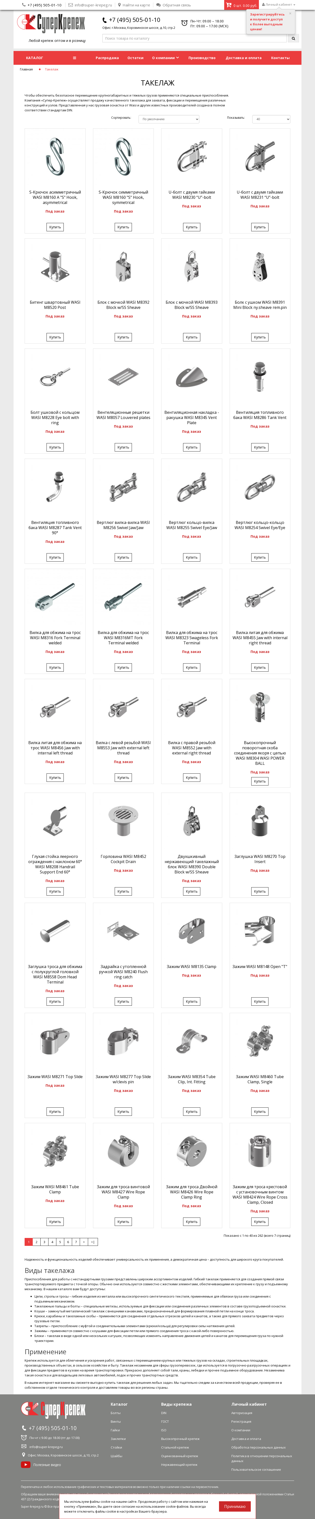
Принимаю (235, 1506)
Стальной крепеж (175, 1447)
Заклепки (118, 1438)
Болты (116, 1413)
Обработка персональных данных (258, 1447)
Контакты (280, 57)
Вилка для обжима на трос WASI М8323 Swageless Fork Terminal (191, 638)
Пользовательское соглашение (256, 1469)
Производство (202, 57)
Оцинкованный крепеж (179, 1456)
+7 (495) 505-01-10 (45, 4)
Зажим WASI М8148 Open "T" (260, 966)
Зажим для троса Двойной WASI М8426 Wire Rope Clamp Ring (191, 1192)
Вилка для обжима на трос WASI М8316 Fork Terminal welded (55, 638)
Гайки (115, 1430)
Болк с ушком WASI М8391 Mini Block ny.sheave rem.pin (260, 305)
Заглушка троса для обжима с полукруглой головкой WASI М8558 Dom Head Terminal (55, 974)
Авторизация (241, 1413)
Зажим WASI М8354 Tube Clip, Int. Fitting (192, 1079)
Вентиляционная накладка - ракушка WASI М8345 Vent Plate (191, 417)
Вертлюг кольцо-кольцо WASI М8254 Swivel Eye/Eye (260, 525)
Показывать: (236, 118)
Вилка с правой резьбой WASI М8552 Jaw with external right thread (191, 748)
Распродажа (107, 57)
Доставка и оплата (244, 57)
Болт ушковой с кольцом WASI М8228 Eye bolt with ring (55, 417)
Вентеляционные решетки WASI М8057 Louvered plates (123, 415)
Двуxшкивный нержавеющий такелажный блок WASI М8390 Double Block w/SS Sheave (192, 864)
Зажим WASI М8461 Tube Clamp (55, 1189)
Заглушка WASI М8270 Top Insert (260, 859)
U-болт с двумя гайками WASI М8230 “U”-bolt (192, 194)
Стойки (116, 1447)
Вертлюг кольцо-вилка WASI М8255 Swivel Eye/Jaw (191, 525)
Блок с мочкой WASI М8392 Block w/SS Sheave (123, 305)
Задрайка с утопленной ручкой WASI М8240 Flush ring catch (123, 972)
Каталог (119, 1404)
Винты (116, 1421)
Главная (26, 69)
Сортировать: (121, 118)
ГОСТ (165, 1421)
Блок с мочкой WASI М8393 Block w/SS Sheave (192, 305)
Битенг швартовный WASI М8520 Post (55, 305)
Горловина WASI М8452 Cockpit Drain (123, 859)
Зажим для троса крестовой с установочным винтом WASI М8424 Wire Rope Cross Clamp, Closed (260, 1194)
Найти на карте (134, 4)
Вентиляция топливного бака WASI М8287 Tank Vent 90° (55, 527)
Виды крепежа (176, 1404)
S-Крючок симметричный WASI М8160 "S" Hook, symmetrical (123, 197)
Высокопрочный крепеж (180, 1438)
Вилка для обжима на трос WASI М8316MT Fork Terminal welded (123, 638)
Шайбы (116, 1456)
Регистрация (241, 1421)
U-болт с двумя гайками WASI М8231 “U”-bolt (260, 194)
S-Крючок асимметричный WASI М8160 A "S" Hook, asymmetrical (55, 197)
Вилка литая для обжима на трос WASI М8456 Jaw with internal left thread (55, 748)
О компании (165, 57)
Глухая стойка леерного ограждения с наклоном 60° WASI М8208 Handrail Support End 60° (55, 864)
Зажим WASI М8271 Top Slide (55, 1076)
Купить (55, 227)
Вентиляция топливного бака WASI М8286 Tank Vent (259, 415)
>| (93, 1242)
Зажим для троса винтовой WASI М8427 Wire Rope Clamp (123, 1192)
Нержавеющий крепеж (179, 1464)
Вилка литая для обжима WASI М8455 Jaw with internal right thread (260, 638)
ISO (163, 1430)
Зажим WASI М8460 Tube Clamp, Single (260, 1079)
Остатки (135, 57)
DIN (163, 1413)
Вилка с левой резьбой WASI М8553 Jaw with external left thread (123, 748)
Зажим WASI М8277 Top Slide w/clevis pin (123, 1079)
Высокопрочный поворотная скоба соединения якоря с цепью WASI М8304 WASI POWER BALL (260, 753)
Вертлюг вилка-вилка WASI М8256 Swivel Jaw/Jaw (123, 525)
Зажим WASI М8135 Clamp (191, 966)
